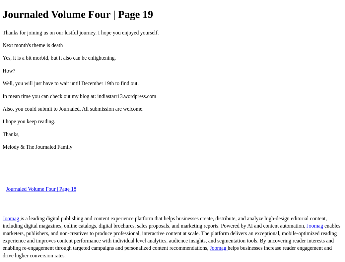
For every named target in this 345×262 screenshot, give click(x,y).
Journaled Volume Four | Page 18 (41, 189)
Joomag (12, 218)
